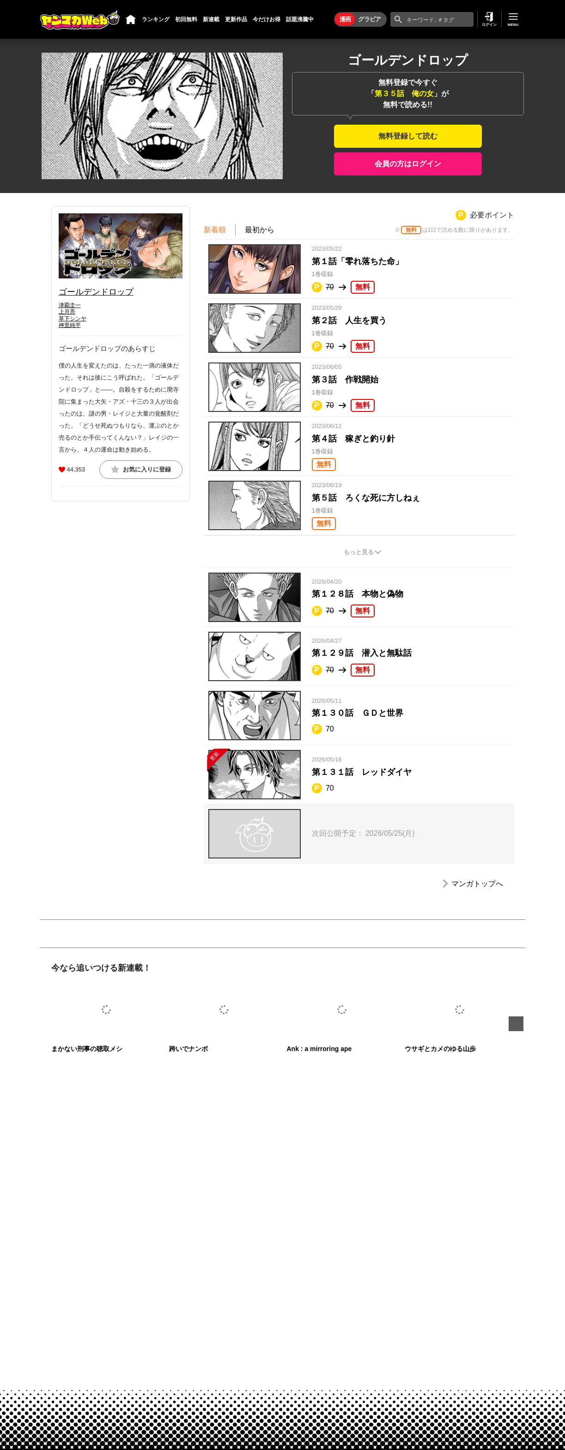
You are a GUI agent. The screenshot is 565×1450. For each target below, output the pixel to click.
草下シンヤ (72, 318)
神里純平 (70, 325)
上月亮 (67, 311)
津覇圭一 (70, 305)
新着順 (215, 230)
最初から (259, 230)
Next (516, 1023)
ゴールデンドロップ (96, 291)
